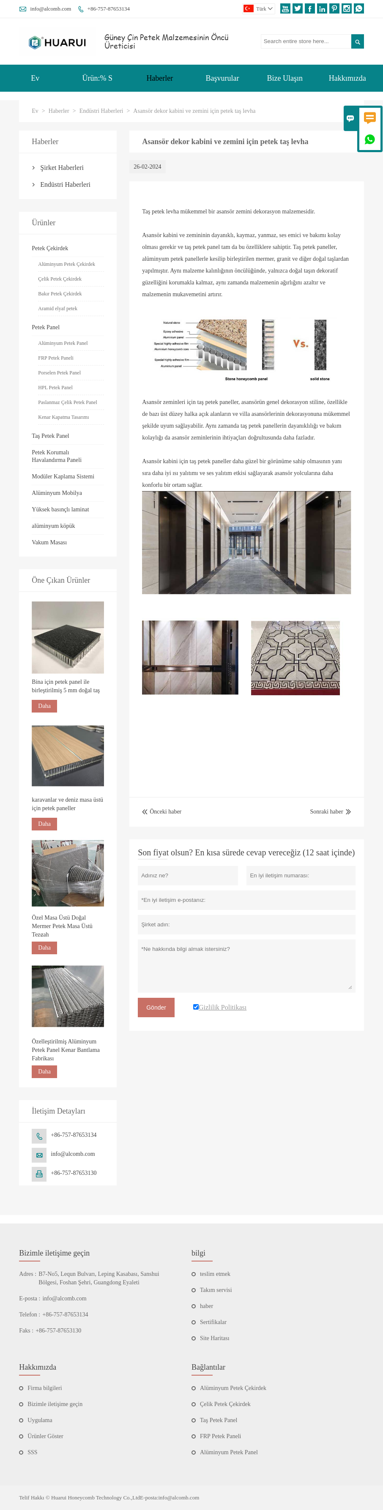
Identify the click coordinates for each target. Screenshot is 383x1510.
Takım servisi (216, 1290)
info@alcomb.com (50, 8)
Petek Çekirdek (50, 248)
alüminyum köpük (53, 526)
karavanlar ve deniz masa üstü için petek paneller (67, 804)
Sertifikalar (213, 1322)
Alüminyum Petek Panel (63, 343)
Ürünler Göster (45, 1436)
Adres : (27, 1274)
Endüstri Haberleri (101, 111)
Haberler (159, 78)
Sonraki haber (326, 811)
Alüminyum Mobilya (57, 493)
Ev (35, 78)
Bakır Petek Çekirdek (60, 294)
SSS (32, 1452)
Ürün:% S (97, 78)
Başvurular (222, 78)
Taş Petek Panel (50, 436)
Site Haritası (215, 1338)
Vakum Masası (49, 542)
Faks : (26, 1330)
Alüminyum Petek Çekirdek (66, 264)
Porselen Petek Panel (59, 373)
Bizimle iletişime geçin (54, 1253)
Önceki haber (161, 811)
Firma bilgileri (44, 1388)
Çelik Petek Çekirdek (60, 279)
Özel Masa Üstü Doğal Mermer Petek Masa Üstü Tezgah (62, 926)
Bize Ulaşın (284, 78)
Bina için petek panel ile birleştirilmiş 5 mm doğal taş (66, 686)
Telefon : (29, 1314)
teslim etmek (215, 1274)
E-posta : (29, 1298)
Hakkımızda (347, 78)
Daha (44, 706)
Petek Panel (46, 327)
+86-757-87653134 (109, 8)
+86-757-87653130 (73, 1173)
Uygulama (39, 1420)
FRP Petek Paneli (56, 358)
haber (206, 1306)
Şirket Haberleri (62, 167)
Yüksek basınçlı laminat (60, 509)
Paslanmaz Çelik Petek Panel (67, 402)
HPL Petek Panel (55, 387)
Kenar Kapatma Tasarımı (63, 417)
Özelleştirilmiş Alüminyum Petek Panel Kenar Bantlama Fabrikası (66, 1050)
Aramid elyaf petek (57, 308)
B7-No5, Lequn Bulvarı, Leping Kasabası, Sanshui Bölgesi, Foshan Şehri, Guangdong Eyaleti (98, 1278)
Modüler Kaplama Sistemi (63, 476)
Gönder (156, 1007)
